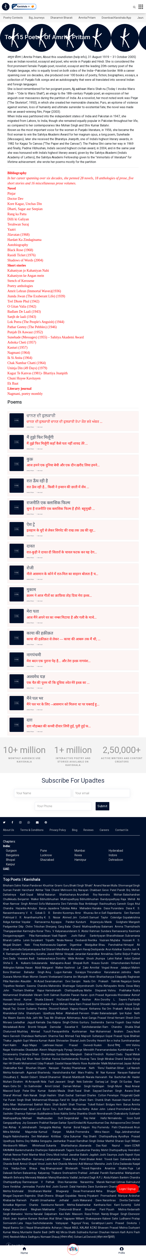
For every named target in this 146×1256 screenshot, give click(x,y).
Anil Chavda (60, 1163)
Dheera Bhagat (54, 1195)
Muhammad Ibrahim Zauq (114, 1031)
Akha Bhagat (106, 1191)
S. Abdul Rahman (89, 931)
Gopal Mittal (35, 894)
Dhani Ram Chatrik (91, 1099)
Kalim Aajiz (19, 1045)
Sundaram (101, 1186)
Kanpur (10, 864)
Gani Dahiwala (122, 1159)
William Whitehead (32, 1145)
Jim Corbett (80, 917)
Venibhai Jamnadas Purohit (27, 1186)
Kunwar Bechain (38, 1218)
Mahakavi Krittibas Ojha (53, 1136)
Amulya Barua (36, 908)
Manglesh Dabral (81, 1054)
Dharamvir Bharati (61, 17)
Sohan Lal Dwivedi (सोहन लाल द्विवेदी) (94, 1236)
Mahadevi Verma (22, 1214)
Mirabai (109, 1058)
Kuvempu (68, 912)
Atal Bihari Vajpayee (62, 1218)
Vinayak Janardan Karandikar (82, 953)
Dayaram (18, 1195)
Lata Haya (24, 1223)
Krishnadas (18, 1049)
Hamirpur (80, 860)
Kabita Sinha (68, 1113)
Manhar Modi (37, 1154)
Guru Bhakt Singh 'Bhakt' (78, 885)
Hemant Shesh (124, 1017)
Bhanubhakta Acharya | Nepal (52, 1227)
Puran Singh (16, 1099)
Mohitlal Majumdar (24, 1131)
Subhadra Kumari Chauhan (93, 1232)
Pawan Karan (79, 995)
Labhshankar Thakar (58, 1159)
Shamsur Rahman (25, 1113)
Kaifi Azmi (126, 1232)
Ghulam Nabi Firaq (25, 944)
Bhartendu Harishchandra (54, 1072)
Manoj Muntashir (22, 1232)
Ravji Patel (79, 1159)
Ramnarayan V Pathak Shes (43, 1182)
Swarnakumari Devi (58, 981)
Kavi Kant (113, 1204)
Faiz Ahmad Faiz (69, 1036)
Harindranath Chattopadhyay (64, 990)
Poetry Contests (13, 17)
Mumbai (79, 850)
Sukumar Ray (79, 1136)
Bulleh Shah (67, 1104)
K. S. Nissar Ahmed (57, 917)
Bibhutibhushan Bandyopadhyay (100, 899)
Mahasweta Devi (56, 903)
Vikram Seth (41, 995)
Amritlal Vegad (99, 967)
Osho (13, 1086)
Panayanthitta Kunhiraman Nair (73, 1031)
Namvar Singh (19, 903)
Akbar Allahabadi (67, 1013)
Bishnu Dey (23, 1141)
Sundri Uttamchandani (115, 963)
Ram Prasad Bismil (87, 1004)
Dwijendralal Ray (76, 1118)
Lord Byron (43, 1109)
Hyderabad (116, 850)
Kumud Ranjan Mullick (57, 1131)
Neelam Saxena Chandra (32, 985)
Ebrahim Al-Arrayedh (26, 1081)
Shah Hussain (113, 1099)
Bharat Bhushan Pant (89, 1209)
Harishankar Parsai (47, 1004)
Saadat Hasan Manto (67, 1063)
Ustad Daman (62, 1086)
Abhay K (14, 1127)
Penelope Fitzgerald (120, 1095)
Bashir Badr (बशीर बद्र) (46, 1232)
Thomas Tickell (85, 1104)
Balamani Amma (112, 926)
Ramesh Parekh (28, 1200)
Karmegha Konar (33, 931)
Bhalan (91, 1159)
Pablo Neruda (73, 1109)
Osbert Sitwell (38, 1077)
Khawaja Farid (57, 1099)
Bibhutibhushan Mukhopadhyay (59, 899)
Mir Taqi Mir (46, 1017)
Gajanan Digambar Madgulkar (77, 944)
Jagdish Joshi (97, 1154)
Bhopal (10, 860)
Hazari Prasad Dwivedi (74, 1045)
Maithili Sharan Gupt (118, 1141)
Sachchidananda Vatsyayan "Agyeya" (57, 1223)
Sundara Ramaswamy (114, 931)
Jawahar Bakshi (78, 1154)
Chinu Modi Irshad (57, 1154)
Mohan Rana (67, 1004)
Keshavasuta (48, 944)
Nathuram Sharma (46, 1036)
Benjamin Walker (28, 899)
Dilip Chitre (26, 926)
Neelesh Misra (18, 1236)
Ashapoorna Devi (120, 1122)
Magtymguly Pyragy (60, 1049)
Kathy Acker (90, 1109)
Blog (74, 830)
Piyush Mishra (116, 1209)
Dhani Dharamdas (43, 1054)
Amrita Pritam (87, 17)
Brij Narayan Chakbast (87, 890)
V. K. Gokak (34, 912)
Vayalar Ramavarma (35, 922)
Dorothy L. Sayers (114, 999)
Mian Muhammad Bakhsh (26, 1104)
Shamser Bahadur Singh (27, 972)
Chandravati (125, 1127)
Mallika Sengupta (41, 1141)
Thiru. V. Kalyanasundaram (60, 931)
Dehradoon (116, 860)
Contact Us (121, 830)
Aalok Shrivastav (58, 1040)
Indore (113, 855)
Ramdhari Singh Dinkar (90, 1141)
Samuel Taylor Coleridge (105, 917)
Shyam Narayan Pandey (54, 1068)
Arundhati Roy (87, 894)
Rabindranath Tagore (61, 1150)
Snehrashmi (69, 1172)
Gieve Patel (109, 890)
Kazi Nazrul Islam (116, 1145)
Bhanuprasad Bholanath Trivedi (68, 1168)
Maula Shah (66, 1090)
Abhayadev (110, 985)
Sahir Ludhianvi (121, 1218)
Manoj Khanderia (58, 1177)
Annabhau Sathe (111, 953)
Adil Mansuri (86, 1163)
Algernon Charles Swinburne (34, 1204)
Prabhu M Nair (95, 1072)
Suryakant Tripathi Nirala (47, 940)
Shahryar (60, 1017)
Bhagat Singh (118, 1214)
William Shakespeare (89, 1218)
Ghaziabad (47, 860)
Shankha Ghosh (86, 1113)
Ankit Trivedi (104, 1159)
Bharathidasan (115, 935)
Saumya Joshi (115, 1154)
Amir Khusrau (84, 912)
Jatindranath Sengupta (36, 1127)
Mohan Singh (82, 1086)
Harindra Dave (85, 1186)
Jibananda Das (90, 1145)
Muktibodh (78, 1077)
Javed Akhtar (55, 953)
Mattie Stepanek (95, 990)
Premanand (88, 1191)
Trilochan (39, 926)
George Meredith (84, 1049)
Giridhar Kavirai (51, 1058)
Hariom (115, 1232)
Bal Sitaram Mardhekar (56, 949)
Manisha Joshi (103, 1163)
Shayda (16, 1159)
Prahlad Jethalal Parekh (93, 1172)
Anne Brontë (27, 1026)
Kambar (16, 922)
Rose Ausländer (90, 1063)
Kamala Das (44, 1022)
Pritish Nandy (100, 1214)
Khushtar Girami (52, 885)
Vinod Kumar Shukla (28, 999)
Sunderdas (62, 1054)
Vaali (54, 935)
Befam (17, 1172)
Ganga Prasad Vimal (101, 1017)
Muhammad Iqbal (23, 1109)
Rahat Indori (123, 958)
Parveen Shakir (89, 1013)
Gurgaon (11, 850)
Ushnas (120, 1182)
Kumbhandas (126, 1049)
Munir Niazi (123, 1086)
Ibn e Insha (113, 1040)
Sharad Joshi (78, 1040)
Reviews (88, 830)
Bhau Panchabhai (111, 944)
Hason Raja (111, 1131)
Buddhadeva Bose (48, 1113)
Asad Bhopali (73, 963)
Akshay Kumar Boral (66, 1127)
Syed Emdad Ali (76, 1122)
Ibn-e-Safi (100, 912)
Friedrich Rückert (104, 1054)
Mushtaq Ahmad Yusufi (34, 1031)
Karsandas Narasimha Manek (85, 1182)
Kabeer (106, 1218)
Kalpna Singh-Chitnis (65, 1022)
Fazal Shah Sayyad (88, 1090)
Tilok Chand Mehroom (58, 890)
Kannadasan (43, 935)
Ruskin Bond (104, 1045)
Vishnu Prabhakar (120, 990)
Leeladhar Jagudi (24, 1022)
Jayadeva (53, 908)
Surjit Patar (21, 1090)
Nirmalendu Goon (120, 1118)
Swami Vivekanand (51, 976)
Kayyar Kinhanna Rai (92, 1008)
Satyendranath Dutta (89, 985)
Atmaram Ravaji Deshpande (88, 949)
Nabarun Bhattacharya (60, 894)
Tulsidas (65, 908)
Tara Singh (97, 1058)
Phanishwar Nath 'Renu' (88, 1068)
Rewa (78, 855)
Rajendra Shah (34, 1195)
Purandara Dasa (121, 908)
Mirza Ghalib (68, 1232)
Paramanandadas (106, 1049)
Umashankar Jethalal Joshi (59, 1200)
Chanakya (25, 1054)
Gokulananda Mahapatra (47, 963)
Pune (43, 850)
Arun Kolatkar (114, 949)
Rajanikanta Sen (118, 912)
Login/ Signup (127, 1188)
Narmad (110, 1182)
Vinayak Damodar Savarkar (56, 1026)
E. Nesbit (23, 1077)
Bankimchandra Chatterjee (31, 1150)
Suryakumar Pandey (87, 1150)
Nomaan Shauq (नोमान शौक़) (57, 1236)
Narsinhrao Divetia (115, 1200)
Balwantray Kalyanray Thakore (42, 1172)
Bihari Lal (123, 1068)
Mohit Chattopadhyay (114, 1150)
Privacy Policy (58, 830)
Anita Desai (125, 985)
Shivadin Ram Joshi (112, 1004)
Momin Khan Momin (25, 976)
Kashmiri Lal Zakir (76, 967)
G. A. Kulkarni (21, 963)
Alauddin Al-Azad (32, 981)
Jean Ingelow (19, 1218)
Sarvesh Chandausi (22, 1036)
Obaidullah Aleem (36, 1049)
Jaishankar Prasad (64, 1141)
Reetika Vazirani (98, 940)
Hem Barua (123, 1104)
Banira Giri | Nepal (22, 1227)
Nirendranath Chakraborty (112, 1113)
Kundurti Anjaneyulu (90, 922)
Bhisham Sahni (12, 885)
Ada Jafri (32, 1017)
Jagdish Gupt (21, 1040)
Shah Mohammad (36, 1099)
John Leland (107, 1109)
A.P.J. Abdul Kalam (107, 1177)
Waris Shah (51, 1104)
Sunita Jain (129, 949)
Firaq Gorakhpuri (93, 1223)
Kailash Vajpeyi (69, 1008)
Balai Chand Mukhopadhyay (83, 926)
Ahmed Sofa (37, 903)
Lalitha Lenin (21, 940)
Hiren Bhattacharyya (101, 976)
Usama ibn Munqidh (75, 976)
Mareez (73, 1163)
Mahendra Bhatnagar (61, 985)
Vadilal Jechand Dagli (82, 1177)
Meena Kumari (39, 1040)
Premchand (123, 1109)
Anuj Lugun (53, 972)
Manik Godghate (116, 922)
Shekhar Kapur (34, 990)
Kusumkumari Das (98, 1122)
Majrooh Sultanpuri (93, 1036)
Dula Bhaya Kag (33, 1168)
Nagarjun (126, 981)
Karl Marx (77, 1072)
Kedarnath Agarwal (24, 1072)
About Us (8, 830)
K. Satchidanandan (89, 1026)
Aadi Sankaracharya (42, 958)
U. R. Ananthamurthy (29, 917)
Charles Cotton (96, 1095)
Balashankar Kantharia (91, 1204)
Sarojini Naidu (80, 981)
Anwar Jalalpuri (120, 967)
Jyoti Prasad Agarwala (103, 995)
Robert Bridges (105, 1104)
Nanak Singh (38, 1095)
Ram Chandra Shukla (117, 1026)
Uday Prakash (45, 1063)
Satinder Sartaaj (93, 1081)
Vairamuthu (28, 953)
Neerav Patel (20, 1154)
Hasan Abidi (33, 967)
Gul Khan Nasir (31, 1058)
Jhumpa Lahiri (104, 958)
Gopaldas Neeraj (75, 1195)
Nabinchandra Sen (24, 1136)
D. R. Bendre (53, 912)
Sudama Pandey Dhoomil (42, 1008)
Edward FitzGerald (56, 999)
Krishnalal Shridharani (27, 1191)
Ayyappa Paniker (63, 922)
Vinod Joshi (45, 1163)
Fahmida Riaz (75, 903)
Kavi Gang (15, 1058)
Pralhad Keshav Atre (85, 999)
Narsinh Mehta (65, 1204)
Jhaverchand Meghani (26, 1209)
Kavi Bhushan (27, 1068)
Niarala (90, 1077)
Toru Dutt (57, 1109)
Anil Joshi (52, 1186)
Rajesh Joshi (68, 935)
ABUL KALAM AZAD (84, 1227)
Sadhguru (34, 1236)
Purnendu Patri (107, 1127)
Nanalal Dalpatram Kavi (49, 1214)
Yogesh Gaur (123, 1022)
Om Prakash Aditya (119, 1008)
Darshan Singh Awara (118, 1090)
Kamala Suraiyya (74, 972)
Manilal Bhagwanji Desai (61, 1191)
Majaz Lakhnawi (41, 1045)
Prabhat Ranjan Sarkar (53, 1122)
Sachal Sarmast (75, 1095)
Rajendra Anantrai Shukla (108, 1168)
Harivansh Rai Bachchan (110, 1077)
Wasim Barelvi (16, 1017)
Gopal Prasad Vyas (117, 1036)
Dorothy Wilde (65, 958)
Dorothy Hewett (96, 1040)
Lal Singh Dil (114, 1081)
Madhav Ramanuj (33, 1159)
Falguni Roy (89, 1127)
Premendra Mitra (88, 1131)
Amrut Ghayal (28, 1163)
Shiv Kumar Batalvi (43, 1090)
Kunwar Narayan (117, 1072)
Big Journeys (36, 17)
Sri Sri (22, 1086)
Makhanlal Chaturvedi (57, 1209)
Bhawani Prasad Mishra (113, 1227)
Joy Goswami (30, 1122)
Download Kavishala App (116, 17)
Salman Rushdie (60, 995)
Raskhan (111, 1068)
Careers (104, 830)
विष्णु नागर (123, 1045)
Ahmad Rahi (20, 1095)
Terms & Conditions (32, 830)
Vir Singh (72, 1099)
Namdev (15, 981)
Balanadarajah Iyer (112, 1013)
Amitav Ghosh (84, 958)
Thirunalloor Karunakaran (103, 972)
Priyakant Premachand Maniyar (107, 1195)
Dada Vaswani (18, 958)
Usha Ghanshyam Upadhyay (36, 1013)
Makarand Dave (91, 1200)
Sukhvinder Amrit (40, 1086)
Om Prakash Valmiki (105, 981)
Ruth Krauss (91, 963)
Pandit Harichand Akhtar (28, 890)
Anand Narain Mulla (105, 885)
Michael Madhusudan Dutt (42, 1118)
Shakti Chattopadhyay (103, 1136)
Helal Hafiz (98, 1118)
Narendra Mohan (110, 894)
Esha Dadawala (122, 1163)
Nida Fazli (47, 1081)
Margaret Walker (53, 967)
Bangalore (12, 855)
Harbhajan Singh (103, 1086)
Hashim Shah (55, 1095)
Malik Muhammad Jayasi (116, 1063)
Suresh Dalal (67, 1186)
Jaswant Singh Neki (68, 1081)
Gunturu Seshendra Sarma (96, 1022)
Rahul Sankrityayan (92, 935)
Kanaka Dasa (101, 908)
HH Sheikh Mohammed (22, 1063)
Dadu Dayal (124, 1054)
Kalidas (20, 967)
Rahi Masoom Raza (78, 1214)
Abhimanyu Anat (77, 1017)
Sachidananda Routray (75, 1058)
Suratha (41, 953)
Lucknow (46, 855)
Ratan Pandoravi (32, 885)
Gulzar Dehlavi (26, 1004)
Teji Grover (18, 1008)
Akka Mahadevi (81, 908)
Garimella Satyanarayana (25, 949)
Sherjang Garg (55, 926)
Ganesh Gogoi (125, 903)
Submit (102, 806)
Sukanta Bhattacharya (61, 1145)
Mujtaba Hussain (121, 940)
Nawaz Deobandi (76, 940)
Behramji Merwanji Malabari (31, 1177)
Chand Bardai (123, 1058)
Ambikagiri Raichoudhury (100, 903)
